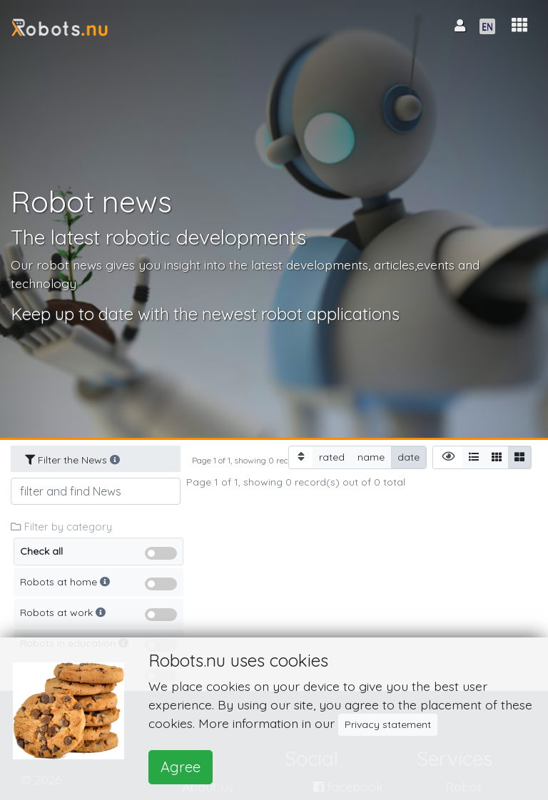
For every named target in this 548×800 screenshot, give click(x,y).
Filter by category (61, 526)
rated (332, 456)
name (371, 456)
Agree (181, 767)
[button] (519, 25)
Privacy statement (388, 724)
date (408, 456)
